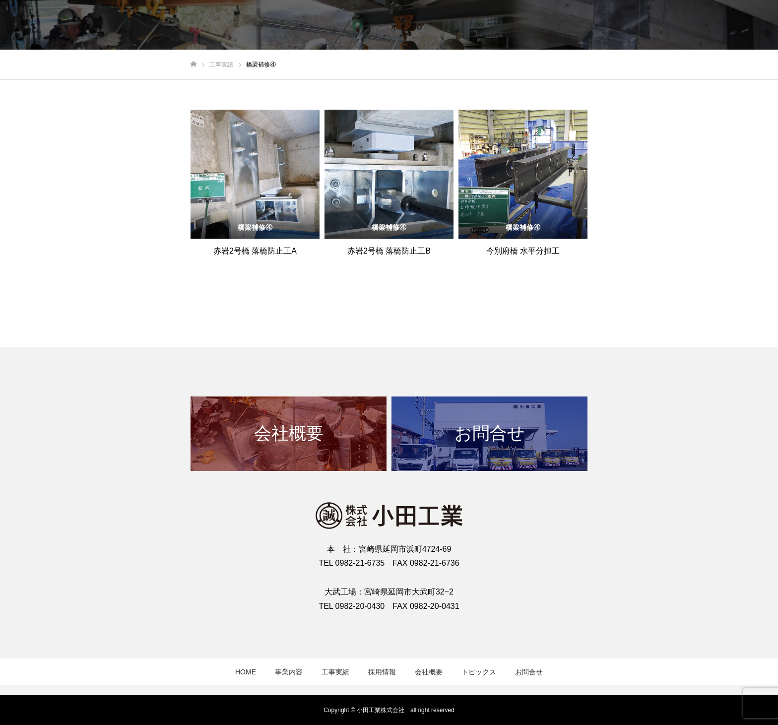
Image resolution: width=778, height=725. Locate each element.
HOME (245, 672)
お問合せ (529, 672)
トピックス (478, 672)
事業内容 (289, 672)
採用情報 (382, 672)
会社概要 (429, 672)
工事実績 (335, 672)
